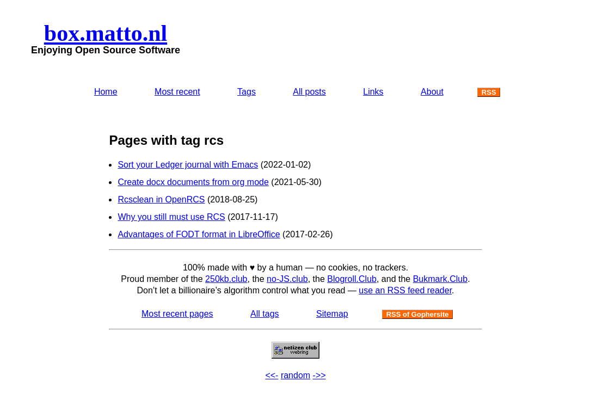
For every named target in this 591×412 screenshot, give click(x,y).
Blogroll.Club (352, 279)
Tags (246, 91)
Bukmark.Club (440, 279)
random (295, 375)
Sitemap (332, 313)
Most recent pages (177, 313)
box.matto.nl (105, 33)
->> (319, 375)
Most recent (177, 91)
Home (106, 91)
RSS (489, 92)
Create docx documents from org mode (193, 182)
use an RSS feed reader (405, 290)
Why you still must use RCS (171, 217)
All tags (264, 313)
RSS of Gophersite (417, 314)
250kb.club (226, 279)
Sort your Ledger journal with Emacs (188, 164)
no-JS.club (287, 279)
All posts (309, 91)
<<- (271, 375)
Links (373, 91)
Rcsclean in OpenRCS (161, 199)
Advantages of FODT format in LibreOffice (199, 234)
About (432, 91)
